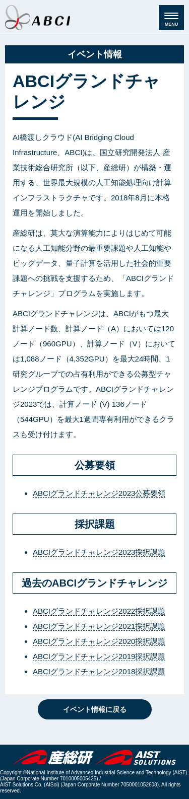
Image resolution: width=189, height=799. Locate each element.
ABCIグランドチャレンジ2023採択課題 (99, 552)
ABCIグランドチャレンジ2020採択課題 (99, 641)
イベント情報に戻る (95, 709)
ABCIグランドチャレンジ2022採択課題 (99, 611)
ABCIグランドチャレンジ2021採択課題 (99, 626)
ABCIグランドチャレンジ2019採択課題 (99, 656)
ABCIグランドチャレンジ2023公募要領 (99, 493)
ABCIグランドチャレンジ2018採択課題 (99, 671)
